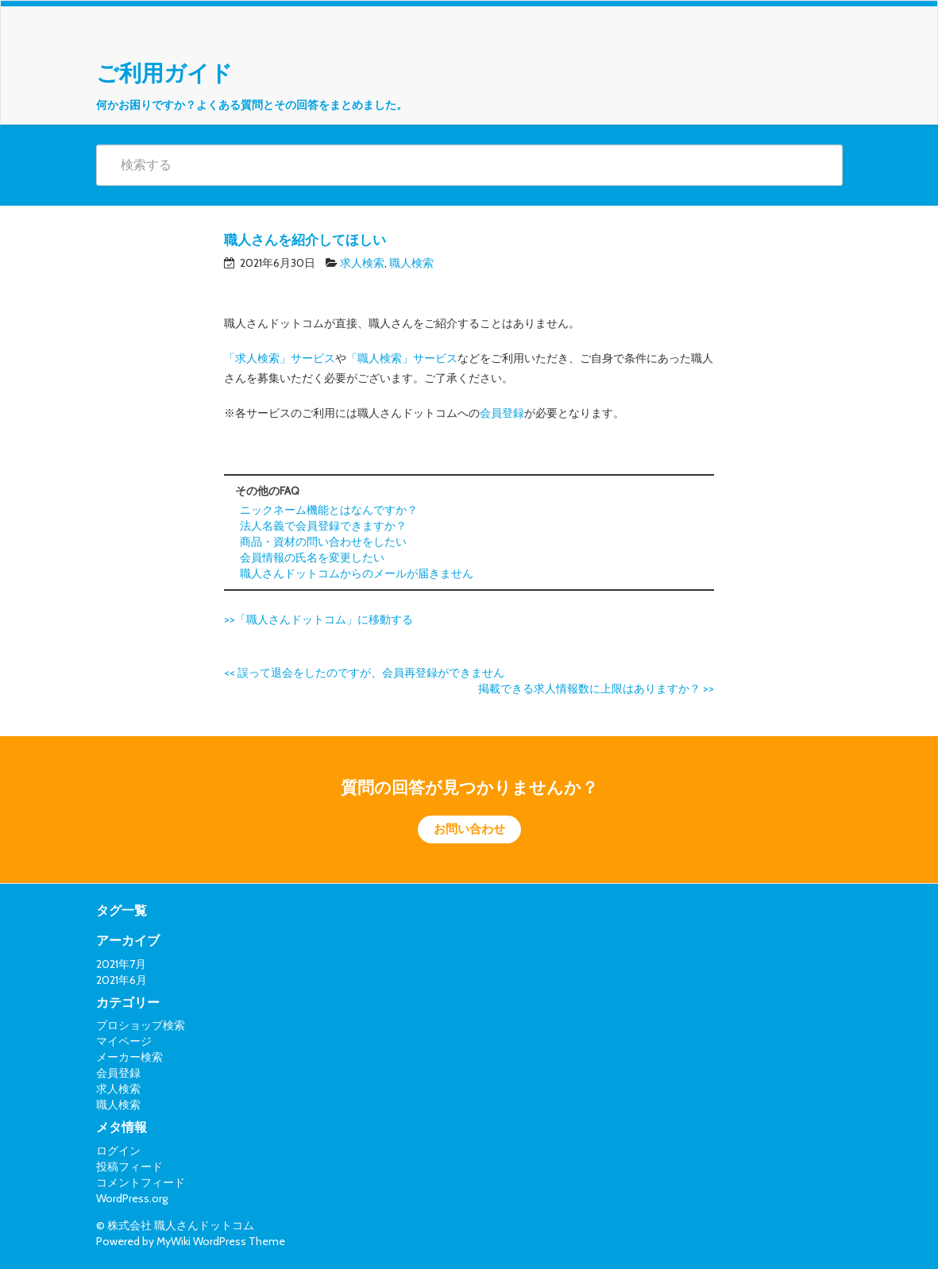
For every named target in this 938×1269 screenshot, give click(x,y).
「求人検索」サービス (279, 358)
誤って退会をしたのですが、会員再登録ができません (364, 672)
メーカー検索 (129, 1057)
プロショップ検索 (140, 1025)
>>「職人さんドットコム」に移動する (318, 619)
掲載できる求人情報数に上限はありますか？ (596, 688)
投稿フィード (129, 1166)
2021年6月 (121, 980)
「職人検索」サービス (401, 358)
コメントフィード (140, 1182)
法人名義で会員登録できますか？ (323, 526)
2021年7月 (121, 964)
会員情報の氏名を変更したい (312, 557)
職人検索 (411, 263)
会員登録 (502, 413)
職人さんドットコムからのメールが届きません (356, 573)
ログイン (118, 1151)
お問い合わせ (469, 829)
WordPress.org (132, 1198)
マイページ (124, 1041)
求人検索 (362, 263)
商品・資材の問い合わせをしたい (323, 541)
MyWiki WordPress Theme (220, 1241)
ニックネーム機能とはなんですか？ (329, 510)
